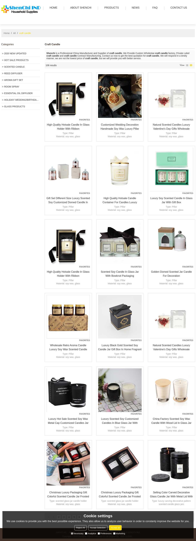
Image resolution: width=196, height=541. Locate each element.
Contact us (178, 8)
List (187, 65)
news (135, 8)
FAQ (154, 8)
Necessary (77, 533)
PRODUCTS (111, 8)
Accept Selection (98, 527)
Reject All (80, 527)
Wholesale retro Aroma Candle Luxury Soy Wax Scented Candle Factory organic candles (68, 347)
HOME (52, 8)
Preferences (105, 533)
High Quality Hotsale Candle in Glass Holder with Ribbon (68, 126)
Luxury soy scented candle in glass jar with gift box (171, 200)
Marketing (119, 533)
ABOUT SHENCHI (80, 8)
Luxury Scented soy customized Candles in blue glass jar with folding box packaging (119, 421)
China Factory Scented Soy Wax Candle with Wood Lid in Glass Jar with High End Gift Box (171, 421)
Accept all (115, 527)
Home (7, 33)
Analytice (90, 533)
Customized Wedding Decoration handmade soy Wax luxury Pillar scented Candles (120, 127)
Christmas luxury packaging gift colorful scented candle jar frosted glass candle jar (68, 494)
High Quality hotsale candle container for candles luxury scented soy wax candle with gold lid (119, 200)
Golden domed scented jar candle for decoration (171, 273)
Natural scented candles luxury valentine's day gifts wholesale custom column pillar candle (171, 127)
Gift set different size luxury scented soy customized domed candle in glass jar (68, 200)
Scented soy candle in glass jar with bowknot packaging (120, 273)
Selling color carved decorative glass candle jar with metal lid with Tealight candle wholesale (171, 494)
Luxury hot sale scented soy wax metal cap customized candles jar (68, 421)
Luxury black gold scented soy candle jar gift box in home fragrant (119, 347)
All (14, 33)
